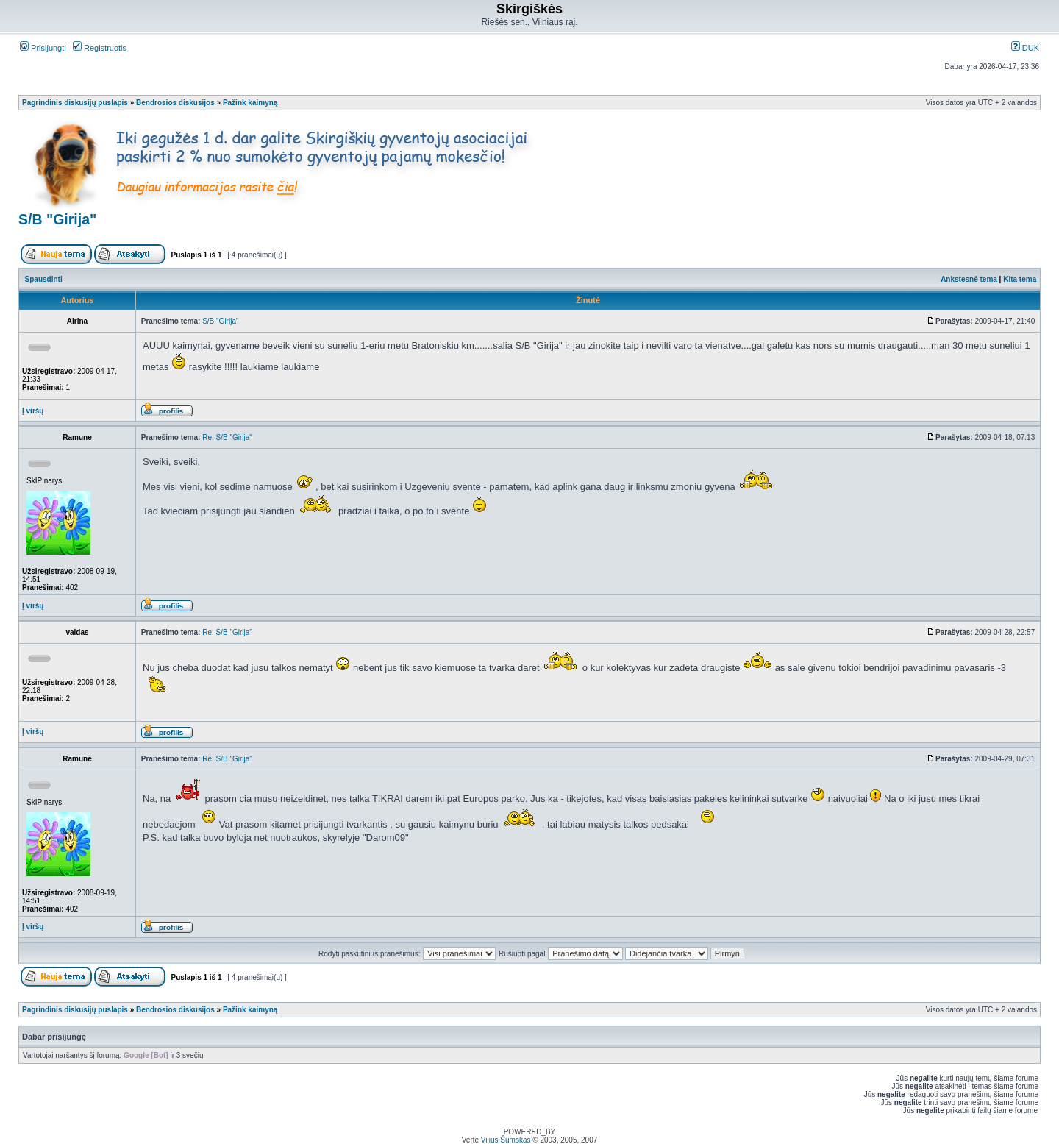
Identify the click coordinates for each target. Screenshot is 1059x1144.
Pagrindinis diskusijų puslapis (75, 103)
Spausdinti (44, 279)
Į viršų (32, 411)
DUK (1025, 47)
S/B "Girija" (57, 219)
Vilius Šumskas (506, 1140)
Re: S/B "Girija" (227, 437)
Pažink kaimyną (250, 103)
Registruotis (99, 47)
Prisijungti (43, 47)
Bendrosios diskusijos (175, 103)
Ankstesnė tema (969, 279)
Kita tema (1019, 279)
